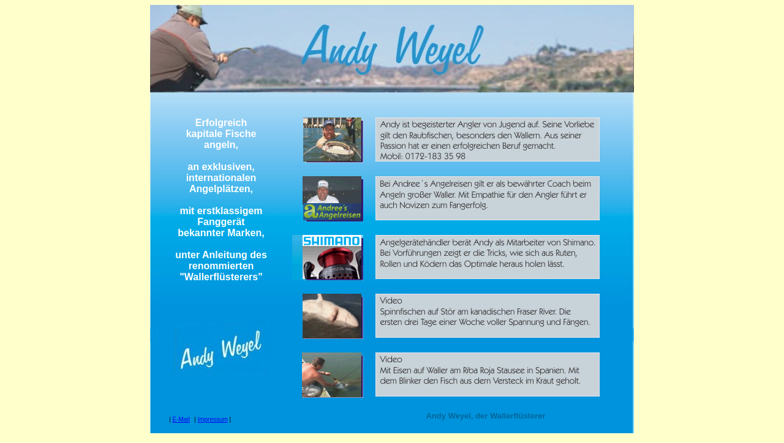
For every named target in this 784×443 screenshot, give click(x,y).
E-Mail (181, 419)
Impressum (212, 419)
